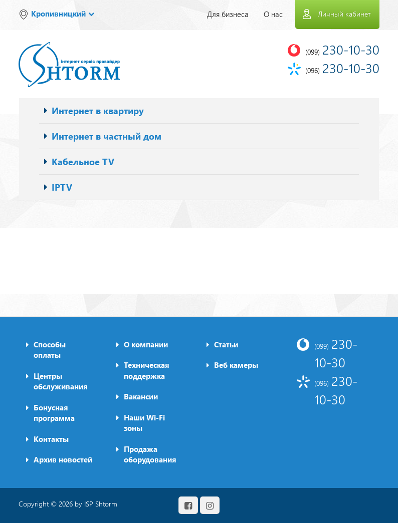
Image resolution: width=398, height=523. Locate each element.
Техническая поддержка (146, 370)
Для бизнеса (228, 14)
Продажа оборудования (150, 454)
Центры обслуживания (61, 381)
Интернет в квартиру (98, 110)
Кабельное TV (83, 161)
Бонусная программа (54, 412)
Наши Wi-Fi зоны (144, 422)
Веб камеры (236, 365)
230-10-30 (335, 352)
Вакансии (141, 396)
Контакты (51, 439)
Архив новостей (63, 459)
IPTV (62, 187)
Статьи (226, 344)
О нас (273, 14)
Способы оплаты (50, 349)
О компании (146, 344)
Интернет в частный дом (106, 136)
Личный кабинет (344, 14)
